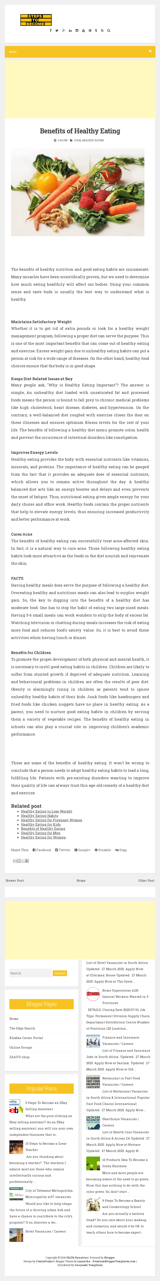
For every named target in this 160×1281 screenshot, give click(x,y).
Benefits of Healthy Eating (80, 130)
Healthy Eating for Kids (41, 824)
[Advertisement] (80, 89)
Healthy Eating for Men (40, 833)
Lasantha (83, 1261)
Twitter (62, 850)
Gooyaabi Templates (88, 1265)
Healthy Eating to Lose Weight (46, 811)
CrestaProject (45, 1261)
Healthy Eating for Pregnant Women (51, 820)
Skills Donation (77, 1257)
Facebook (42, 850)
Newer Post (15, 880)
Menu (80, 51)
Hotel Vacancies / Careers (45, 1231)
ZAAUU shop (19, 1057)
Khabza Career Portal (26, 1038)
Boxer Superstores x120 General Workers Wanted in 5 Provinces (125, 996)
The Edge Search (22, 1028)
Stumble (103, 850)
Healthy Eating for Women (43, 837)
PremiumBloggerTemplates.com (113, 1261)
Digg (121, 850)
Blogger (109, 1257)
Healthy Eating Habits (39, 815)
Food (77, 140)
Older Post (146, 880)
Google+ (83, 850)
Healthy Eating (93, 140)
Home (80, 880)
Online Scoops (20, 1047)
